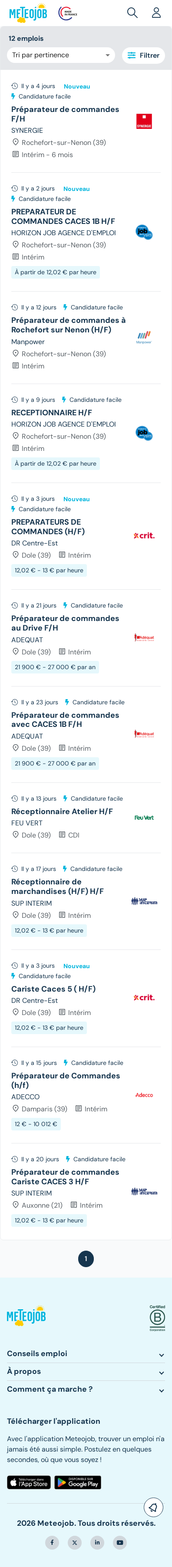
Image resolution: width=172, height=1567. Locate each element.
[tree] (86, 655)
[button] (134, 13)
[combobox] (61, 55)
